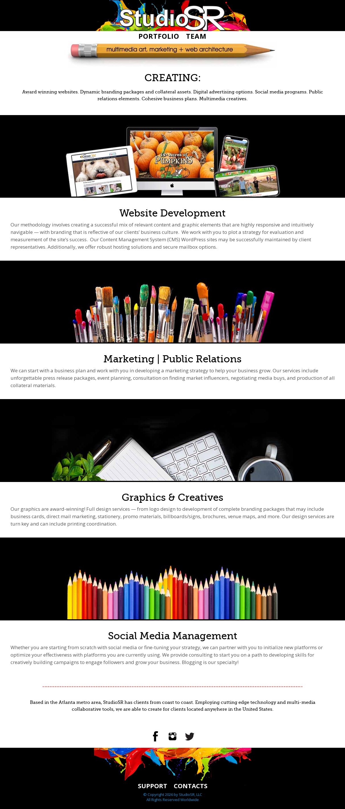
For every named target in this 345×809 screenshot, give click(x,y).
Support (152, 785)
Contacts (190, 785)
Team (196, 36)
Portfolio (158, 36)
